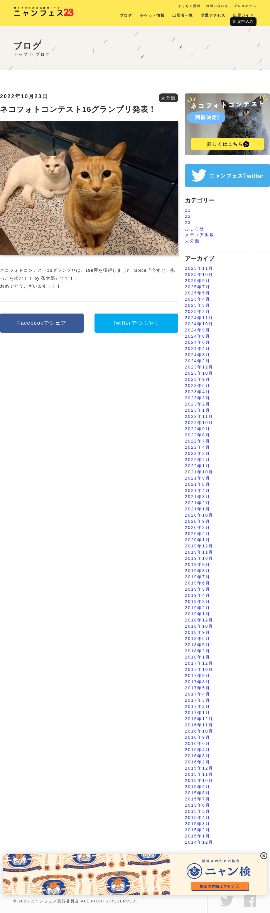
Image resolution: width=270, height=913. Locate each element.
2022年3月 (197, 453)
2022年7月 (197, 441)
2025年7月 (197, 286)
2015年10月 (199, 780)
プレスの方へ (245, 6)
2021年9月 (197, 478)
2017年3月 (197, 700)
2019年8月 (197, 570)
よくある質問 (189, 6)
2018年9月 (197, 632)
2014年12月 (199, 842)
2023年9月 (197, 379)
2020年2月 (197, 533)
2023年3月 (197, 398)
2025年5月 (197, 293)
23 (188, 222)
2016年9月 (197, 737)
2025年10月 (199, 274)
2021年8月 (197, 484)
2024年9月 (197, 330)
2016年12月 (199, 718)
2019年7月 (197, 576)
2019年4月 (197, 595)
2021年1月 (197, 509)
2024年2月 (197, 361)
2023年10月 (199, 373)
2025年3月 (197, 305)
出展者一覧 (182, 15)
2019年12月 (199, 546)
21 (188, 210)
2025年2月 (197, 311)
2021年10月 (199, 472)
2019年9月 (197, 564)
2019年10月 (199, 558)
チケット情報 (152, 15)
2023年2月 (197, 404)
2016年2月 (197, 762)
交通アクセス (213, 15)
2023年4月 (197, 391)
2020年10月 (199, 515)
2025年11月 (199, 268)
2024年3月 (197, 354)
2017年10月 (199, 669)
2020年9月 (197, 521)
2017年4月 (197, 694)
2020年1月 (197, 539)
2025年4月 (197, 299)
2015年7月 (197, 799)
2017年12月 (199, 663)
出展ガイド (243, 15)
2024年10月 (199, 323)
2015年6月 (197, 805)
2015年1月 (197, 836)
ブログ (126, 15)
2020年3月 (197, 527)
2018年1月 (197, 657)
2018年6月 (197, 638)
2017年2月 (197, 706)
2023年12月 (199, 367)
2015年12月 (199, 768)
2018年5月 (197, 644)
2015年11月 (199, 774)
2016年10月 (199, 731)
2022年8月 (197, 435)
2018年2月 (197, 651)
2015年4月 (197, 817)
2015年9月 (197, 786)
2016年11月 (199, 725)
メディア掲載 (200, 234)
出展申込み (243, 21)
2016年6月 (197, 743)
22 (188, 216)
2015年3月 (197, 823)
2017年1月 (197, 712)
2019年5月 (197, 589)
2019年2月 (197, 607)
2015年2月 (197, 829)
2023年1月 (197, 410)
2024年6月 (197, 342)
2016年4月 (197, 749)
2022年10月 (199, 422)
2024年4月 (197, 348)
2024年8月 (197, 336)
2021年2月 (197, 502)
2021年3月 (197, 496)
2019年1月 (197, 614)
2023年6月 (197, 385)
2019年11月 (199, 552)
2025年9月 (197, 280)
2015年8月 (197, 792)
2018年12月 (199, 620)
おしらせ (195, 228)
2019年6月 (197, 583)
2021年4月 (197, 490)
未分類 (168, 98)
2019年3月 (197, 601)
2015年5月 (197, 811)
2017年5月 (197, 688)
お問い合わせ (217, 6)
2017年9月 (197, 675)
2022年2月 (197, 459)
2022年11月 (199, 416)
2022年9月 (197, 428)
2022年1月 (197, 465)
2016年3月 (197, 755)
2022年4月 (197, 447)
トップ (21, 54)
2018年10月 (199, 626)
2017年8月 (197, 681)
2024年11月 (199, 317)
